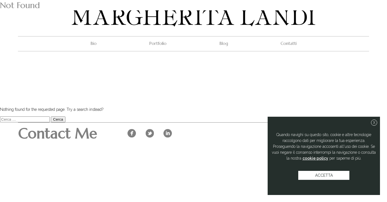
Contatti (289, 43)
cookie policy (315, 158)
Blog (223, 43)
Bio (93, 43)
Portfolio (158, 43)
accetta (324, 175)
